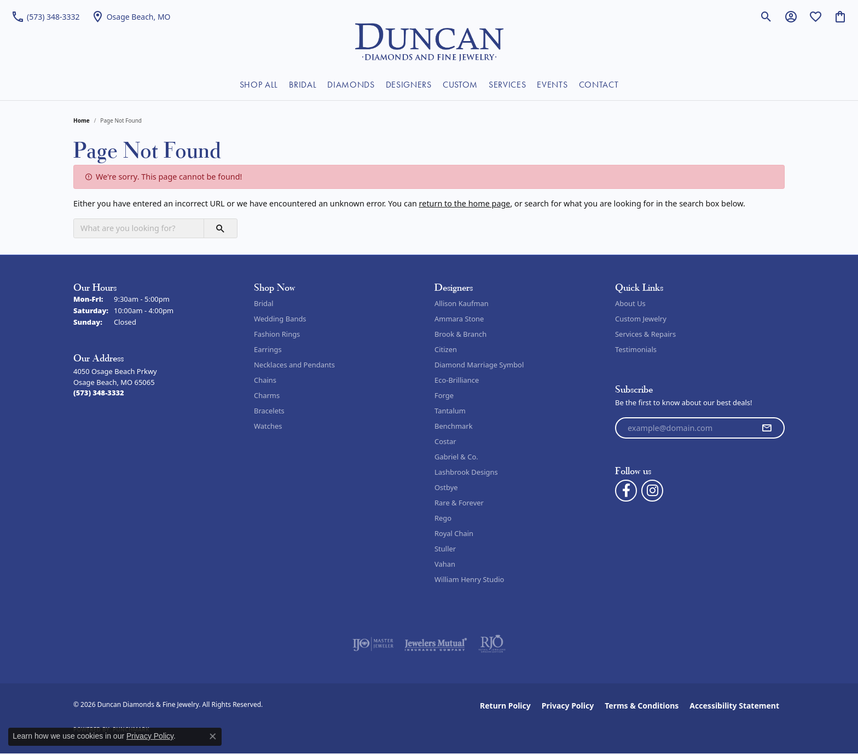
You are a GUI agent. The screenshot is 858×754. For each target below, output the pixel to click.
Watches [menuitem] (268, 426)
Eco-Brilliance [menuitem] (456, 380)
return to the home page (465, 203)
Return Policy (505, 705)
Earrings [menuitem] (268, 349)
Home (81, 120)
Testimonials (636, 349)
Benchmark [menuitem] (453, 426)
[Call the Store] (98, 393)
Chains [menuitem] (265, 380)
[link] (45, 16)
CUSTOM (460, 84)
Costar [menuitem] (445, 441)
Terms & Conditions (642, 705)
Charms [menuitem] (267, 395)
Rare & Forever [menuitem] (459, 503)
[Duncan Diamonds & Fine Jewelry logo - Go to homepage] (429, 41)
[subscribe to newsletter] (767, 428)
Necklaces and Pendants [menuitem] (294, 365)
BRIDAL (302, 84)
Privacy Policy (568, 705)
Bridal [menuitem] (264, 303)
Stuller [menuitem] (445, 549)
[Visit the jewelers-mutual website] (435, 644)
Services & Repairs (645, 334)
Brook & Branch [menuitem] (460, 334)
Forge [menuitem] (444, 395)
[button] (766, 16)
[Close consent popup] (213, 736)
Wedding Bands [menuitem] (280, 319)
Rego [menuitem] (442, 518)
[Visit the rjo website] (492, 644)
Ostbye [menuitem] (446, 487)
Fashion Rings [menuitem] (277, 334)
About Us (630, 303)
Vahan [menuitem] (444, 564)
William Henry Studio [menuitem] (469, 579)
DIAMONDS (350, 84)
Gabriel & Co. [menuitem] (456, 457)
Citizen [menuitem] (445, 349)
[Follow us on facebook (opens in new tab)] (626, 491)
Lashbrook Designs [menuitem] (466, 472)
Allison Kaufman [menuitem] (461, 303)
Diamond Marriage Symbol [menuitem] (479, 365)
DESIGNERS (409, 84)
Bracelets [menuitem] (269, 411)
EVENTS (552, 84)
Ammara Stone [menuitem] (459, 319)
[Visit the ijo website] (372, 644)
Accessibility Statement (734, 705)
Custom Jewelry (640, 319)
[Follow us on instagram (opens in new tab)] (652, 491)
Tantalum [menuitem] (450, 411)
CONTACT (599, 84)
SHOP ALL (259, 84)
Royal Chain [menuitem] (453, 533)
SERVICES (507, 84)
